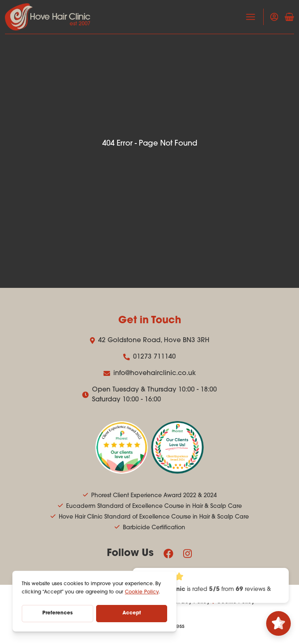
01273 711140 (149, 357)
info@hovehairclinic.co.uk (150, 373)
